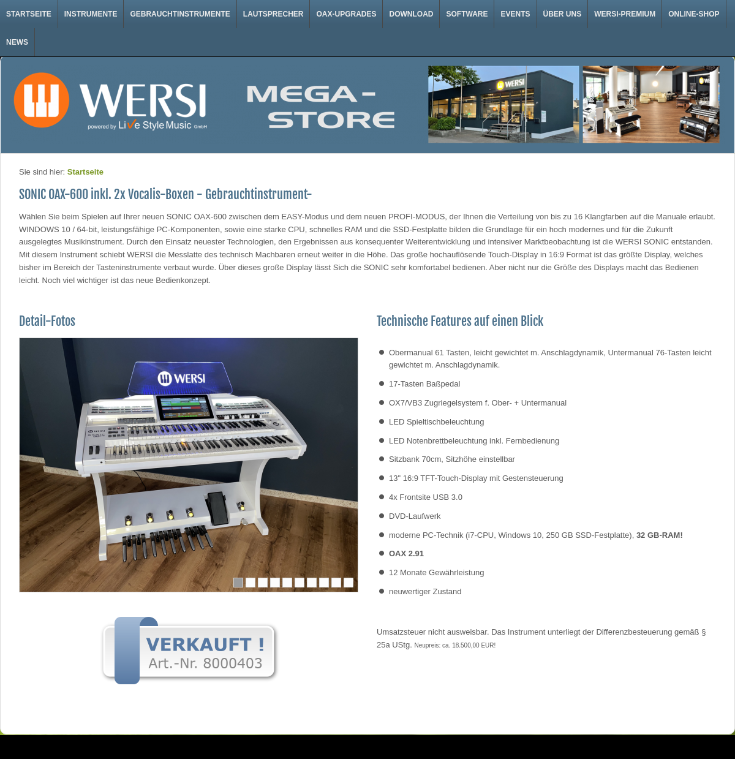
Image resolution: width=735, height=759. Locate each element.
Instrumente (91, 14)
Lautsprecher (273, 14)
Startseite (28, 14)
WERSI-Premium (624, 14)
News (17, 42)
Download (411, 14)
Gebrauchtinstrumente (180, 14)
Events (515, 14)
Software (467, 14)
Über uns (562, 14)
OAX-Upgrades (346, 14)
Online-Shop (693, 14)
